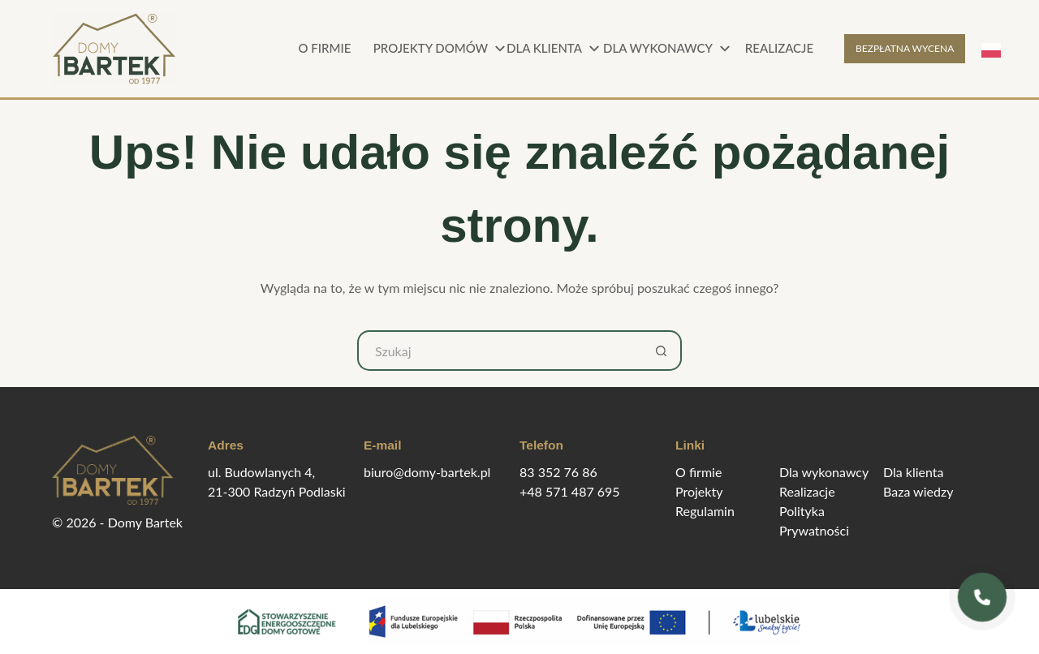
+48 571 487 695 (570, 491)
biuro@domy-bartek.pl (427, 472)
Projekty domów (438, 48)
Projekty (698, 491)
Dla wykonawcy (665, 48)
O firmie (325, 48)
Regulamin (705, 510)
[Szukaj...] (499, 350)
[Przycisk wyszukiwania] (661, 350)
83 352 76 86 (558, 472)
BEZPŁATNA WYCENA (905, 48)
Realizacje (779, 48)
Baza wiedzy (918, 491)
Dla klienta (555, 48)
